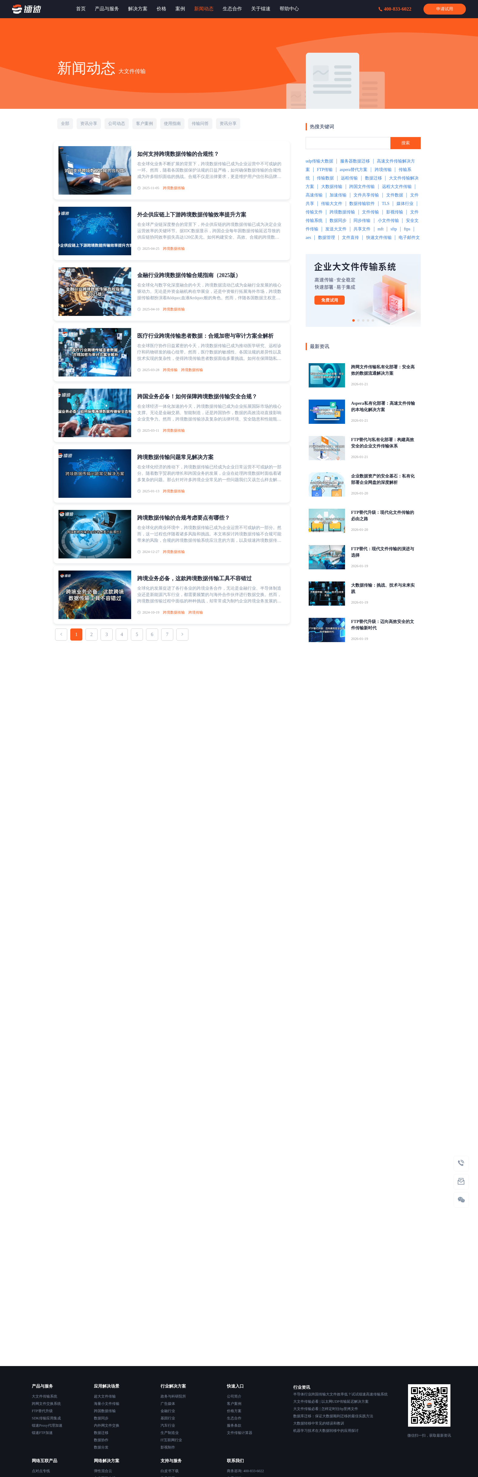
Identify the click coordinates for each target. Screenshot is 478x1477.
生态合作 (234, 1418)
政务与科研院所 (173, 1396)
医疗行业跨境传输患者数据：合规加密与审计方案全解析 (205, 336)
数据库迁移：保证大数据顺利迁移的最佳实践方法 (333, 1416)
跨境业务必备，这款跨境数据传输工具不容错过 (194, 578)
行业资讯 (301, 1387)
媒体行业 (405, 203)
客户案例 (234, 1404)
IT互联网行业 (171, 1440)
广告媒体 (168, 1404)
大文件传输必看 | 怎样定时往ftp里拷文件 (325, 1409)
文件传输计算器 (239, 1433)
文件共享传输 (366, 195)
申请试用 (444, 9)
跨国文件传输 (362, 186)
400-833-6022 (395, 9)
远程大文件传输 (397, 186)
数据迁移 (373, 178)
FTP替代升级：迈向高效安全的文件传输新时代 (382, 624)
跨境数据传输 (174, 188)
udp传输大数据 (319, 161)
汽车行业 (168, 1425)
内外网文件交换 (106, 1425)
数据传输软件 (362, 203)
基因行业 (168, 1418)
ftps (407, 229)
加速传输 (338, 195)
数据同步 (338, 220)
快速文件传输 (379, 237)
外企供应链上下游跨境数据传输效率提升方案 (191, 215)
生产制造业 (170, 1433)
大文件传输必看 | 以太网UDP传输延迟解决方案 (330, 1401)
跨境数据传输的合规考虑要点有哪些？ (183, 518)
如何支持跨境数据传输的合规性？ (178, 154)
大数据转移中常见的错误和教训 (318, 1423)
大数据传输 (331, 186)
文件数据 (394, 195)
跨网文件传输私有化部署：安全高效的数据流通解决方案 (383, 370)
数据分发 (101, 1447)
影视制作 (168, 1447)
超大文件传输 (105, 1396)
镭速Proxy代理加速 (47, 1425)
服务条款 (234, 1425)
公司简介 (234, 1396)
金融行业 (168, 1411)
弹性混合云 (103, 1471)
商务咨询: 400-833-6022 (245, 1471)
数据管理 (326, 237)
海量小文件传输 (106, 1404)
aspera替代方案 (354, 169)
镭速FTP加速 (42, 1433)
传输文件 (314, 212)
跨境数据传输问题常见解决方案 (175, 457)
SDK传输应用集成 (46, 1418)
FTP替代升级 (42, 1411)
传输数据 (325, 178)
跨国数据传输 (105, 1411)
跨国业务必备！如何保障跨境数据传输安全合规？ (197, 397)
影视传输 (394, 212)
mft (380, 229)
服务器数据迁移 (355, 161)
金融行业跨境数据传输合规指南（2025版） (189, 275)
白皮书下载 (170, 1471)
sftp (393, 229)
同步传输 (362, 220)
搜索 (405, 143)
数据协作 (101, 1440)
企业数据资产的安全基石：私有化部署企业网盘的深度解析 (383, 479)
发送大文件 (336, 229)
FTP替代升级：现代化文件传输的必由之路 (382, 515)
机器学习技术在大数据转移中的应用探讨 (326, 1430)
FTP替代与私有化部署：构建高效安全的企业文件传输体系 (382, 442)
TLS (386, 203)
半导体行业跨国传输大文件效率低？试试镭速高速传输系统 (340, 1394)
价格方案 (234, 1411)
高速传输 (314, 195)
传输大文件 (331, 203)
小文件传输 (388, 220)
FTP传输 (325, 169)
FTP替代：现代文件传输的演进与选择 (382, 552)
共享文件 (362, 229)
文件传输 (370, 212)
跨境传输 (170, 370)
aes (308, 237)
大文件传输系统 (44, 1396)
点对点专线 (41, 1471)
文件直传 (350, 237)
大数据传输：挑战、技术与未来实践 (383, 588)
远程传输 (349, 178)
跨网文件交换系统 (46, 1404)
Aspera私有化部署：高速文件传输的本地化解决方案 (383, 406)
